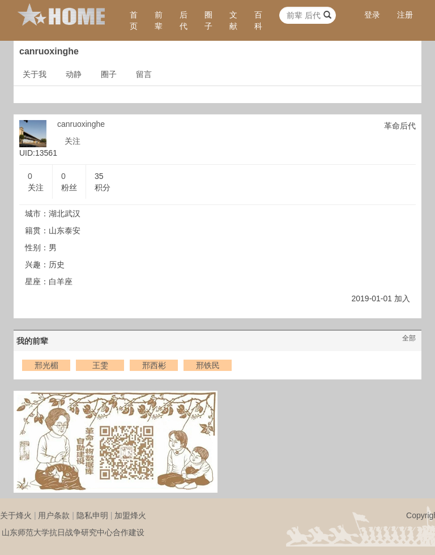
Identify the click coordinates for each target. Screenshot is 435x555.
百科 (258, 20)
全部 (409, 338)
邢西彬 (154, 365)
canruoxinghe (81, 124)
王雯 (100, 365)
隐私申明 (92, 515)
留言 (144, 74)
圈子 (208, 20)
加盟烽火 (130, 515)
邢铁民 (208, 365)
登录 (372, 14)
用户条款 (54, 515)
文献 (233, 20)
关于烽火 (16, 515)
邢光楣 (46, 365)
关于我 (34, 74)
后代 (183, 20)
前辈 (159, 20)
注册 (405, 14)
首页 (134, 20)
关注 (72, 141)
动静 (74, 74)
